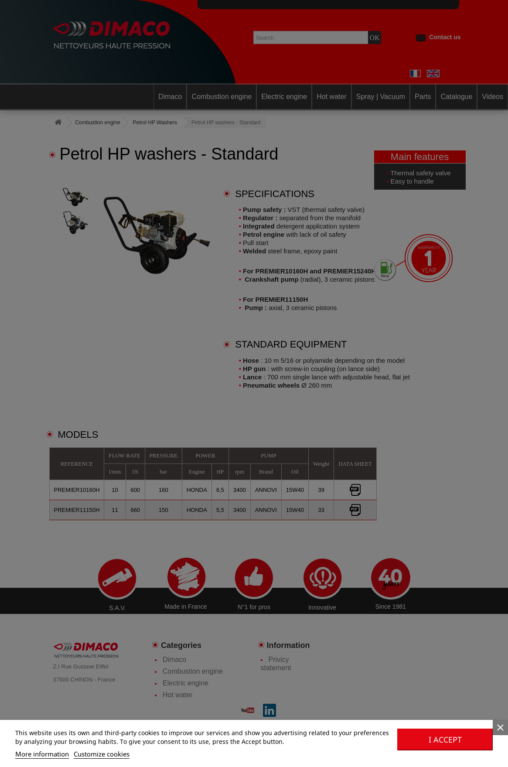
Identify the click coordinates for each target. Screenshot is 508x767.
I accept (445, 739)
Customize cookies (102, 754)
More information (42, 754)
